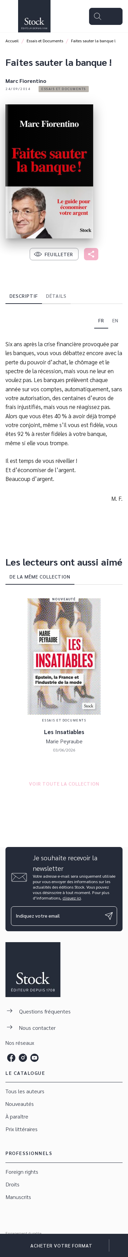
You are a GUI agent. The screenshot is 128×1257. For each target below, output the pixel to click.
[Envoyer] (109, 916)
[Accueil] (34, 16)
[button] (64, 89)
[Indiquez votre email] (55, 916)
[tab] (23, 296)
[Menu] (106, 16)
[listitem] (11, 1058)
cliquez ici (71, 898)
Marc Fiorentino (25, 80)
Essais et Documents (45, 40)
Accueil (12, 40)
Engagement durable (23, 1233)
